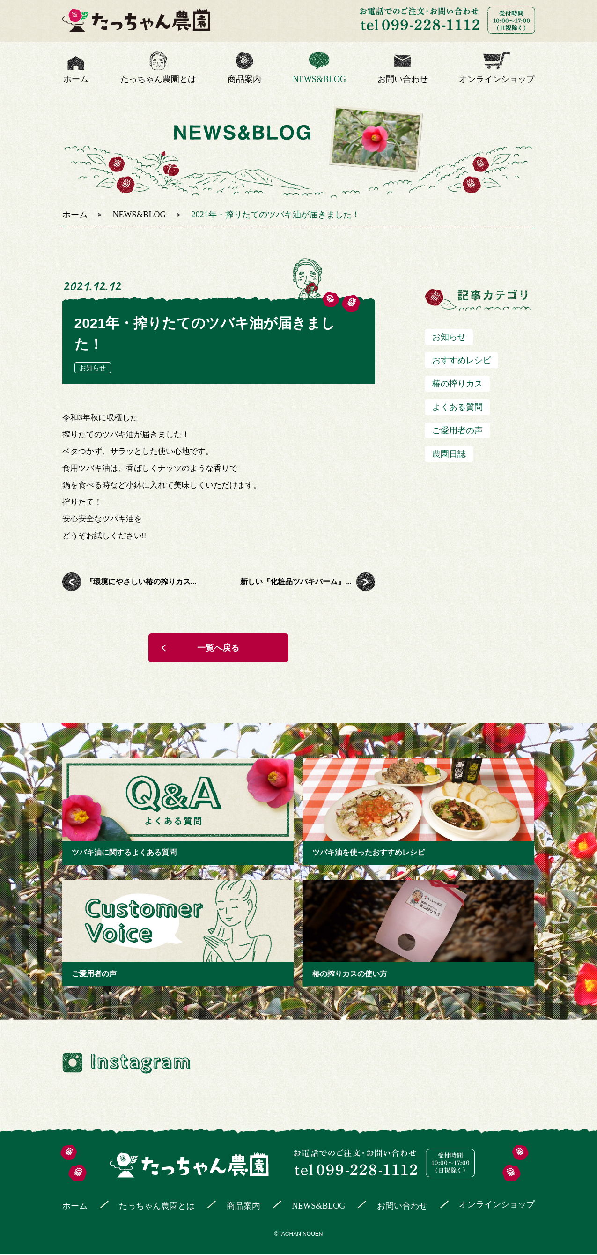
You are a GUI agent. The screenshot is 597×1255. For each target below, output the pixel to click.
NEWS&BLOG (319, 79)
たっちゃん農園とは (158, 79)
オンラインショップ (497, 79)
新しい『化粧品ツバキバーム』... (295, 582)
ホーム (75, 79)
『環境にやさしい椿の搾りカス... (141, 582)
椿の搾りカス (457, 383)
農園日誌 (449, 454)
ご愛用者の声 (457, 430)
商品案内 (244, 79)
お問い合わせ (402, 79)
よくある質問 (457, 407)
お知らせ (93, 367)
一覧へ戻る (218, 649)
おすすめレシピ (461, 360)
